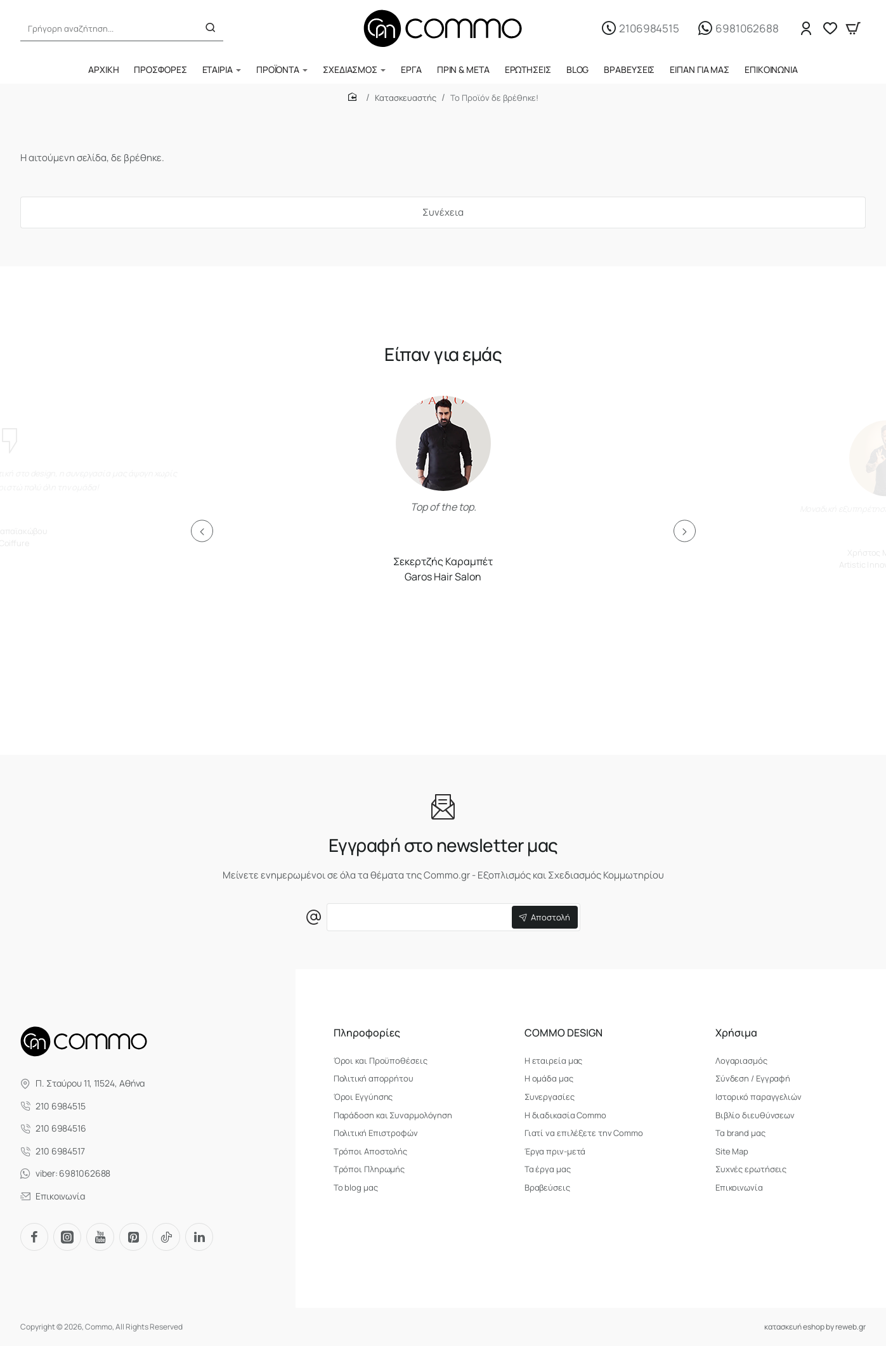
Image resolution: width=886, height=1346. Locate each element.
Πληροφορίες (367, 1033)
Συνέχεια (443, 212)
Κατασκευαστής (405, 97)
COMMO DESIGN (563, 1033)
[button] (202, 531)
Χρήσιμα (736, 1033)
